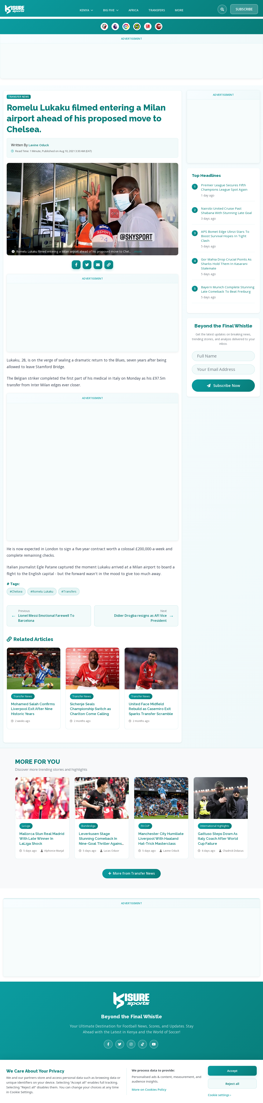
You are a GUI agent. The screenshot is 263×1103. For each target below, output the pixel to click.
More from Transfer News (131, 874)
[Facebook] (76, 264)
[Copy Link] (108, 264)
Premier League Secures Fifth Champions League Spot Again (224, 187)
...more (137, 251)
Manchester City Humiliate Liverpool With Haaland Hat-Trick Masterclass (161, 839)
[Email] (98, 264)
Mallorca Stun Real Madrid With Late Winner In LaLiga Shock (41, 839)
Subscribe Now (223, 385)
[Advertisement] (131, 57)
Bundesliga (88, 826)
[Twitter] (87, 264)
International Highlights (214, 826)
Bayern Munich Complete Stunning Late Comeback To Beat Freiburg (227, 289)
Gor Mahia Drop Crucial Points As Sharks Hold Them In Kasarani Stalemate (226, 263)
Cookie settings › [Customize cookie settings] (219, 1095)
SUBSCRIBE (244, 9)
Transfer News (18, 96)
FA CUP (145, 826)
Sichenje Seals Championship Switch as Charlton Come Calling (90, 709)
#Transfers (68, 591)
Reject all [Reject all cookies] (232, 1084)
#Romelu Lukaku (41, 591)
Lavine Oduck (39, 145)
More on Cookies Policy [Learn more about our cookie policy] (149, 1089)
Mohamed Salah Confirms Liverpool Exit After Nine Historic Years (33, 709)
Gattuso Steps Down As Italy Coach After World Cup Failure (218, 839)
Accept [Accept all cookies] (232, 1071)
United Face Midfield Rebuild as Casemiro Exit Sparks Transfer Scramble (151, 709)
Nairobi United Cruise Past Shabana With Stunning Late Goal (226, 210)
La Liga (26, 826)
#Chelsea (16, 591)
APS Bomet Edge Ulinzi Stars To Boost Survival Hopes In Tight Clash (225, 236)
